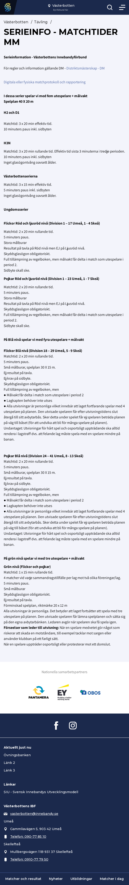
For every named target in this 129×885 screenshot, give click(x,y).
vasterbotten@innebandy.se (34, 814)
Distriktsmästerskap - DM (85, 68)
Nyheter (56, 879)
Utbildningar (81, 879)
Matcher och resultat (23, 879)
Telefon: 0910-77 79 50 (29, 859)
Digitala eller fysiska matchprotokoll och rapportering (45, 82)
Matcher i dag (112, 879)
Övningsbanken (17, 755)
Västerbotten (16, 22)
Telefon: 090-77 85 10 (28, 836)
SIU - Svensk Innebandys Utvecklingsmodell (41, 792)
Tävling (41, 22)
